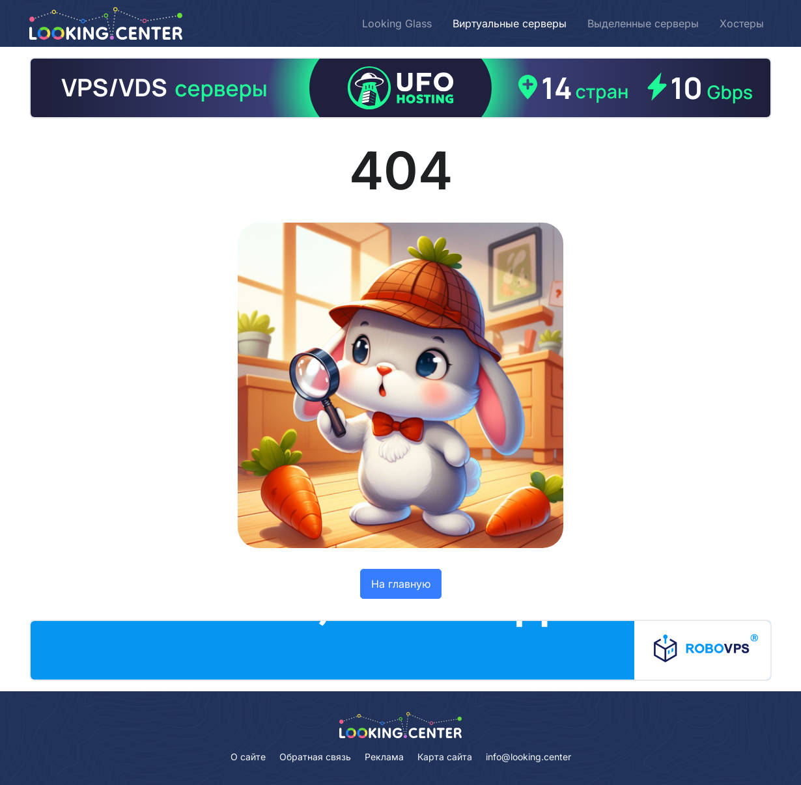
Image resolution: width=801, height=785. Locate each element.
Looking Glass (397, 23)
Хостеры (742, 23)
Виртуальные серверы (510, 23)
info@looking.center (528, 756)
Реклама (384, 756)
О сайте (248, 756)
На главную (400, 583)
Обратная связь (315, 756)
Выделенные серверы (643, 23)
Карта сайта (444, 756)
